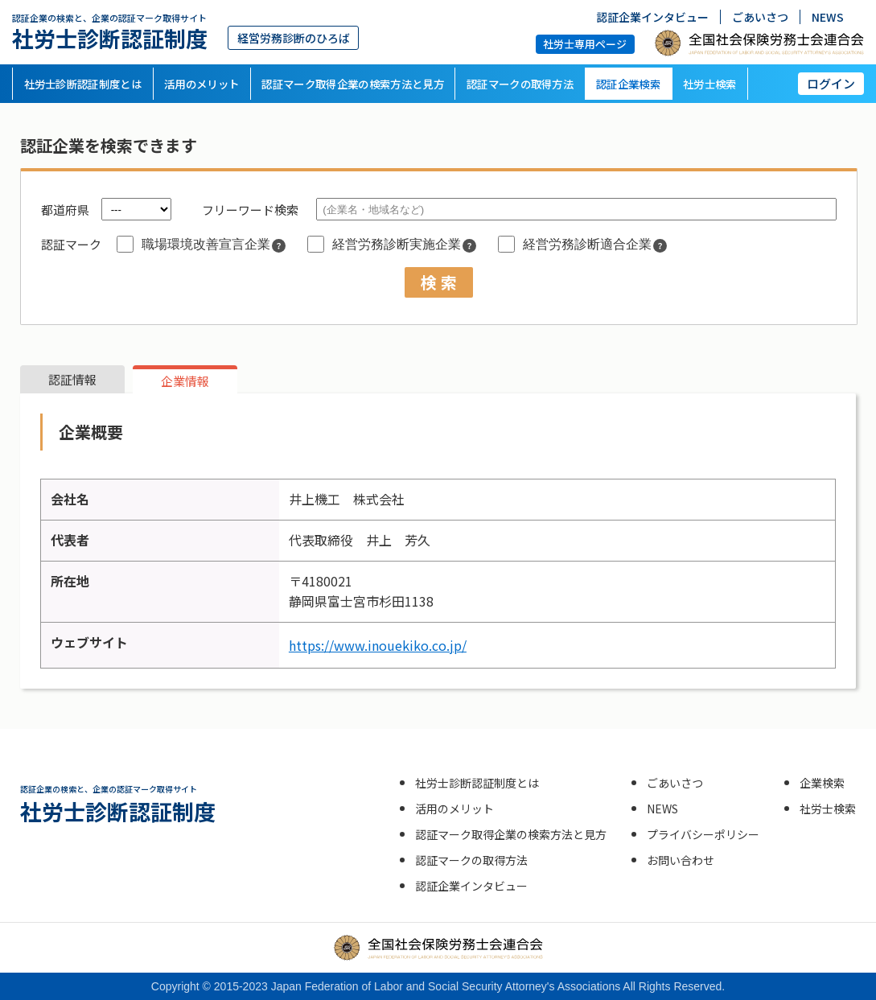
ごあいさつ (760, 17)
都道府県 (65, 210)
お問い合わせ (680, 860)
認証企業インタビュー (652, 17)
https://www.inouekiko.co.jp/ (378, 645)
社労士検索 (710, 84)
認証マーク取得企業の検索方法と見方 (352, 84)
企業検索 (822, 783)
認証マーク (71, 244)
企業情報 (185, 380)
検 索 (439, 282)
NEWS (828, 17)
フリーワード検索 (250, 210)
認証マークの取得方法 (520, 84)
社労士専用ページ (585, 43)
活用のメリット (201, 84)
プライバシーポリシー (703, 834)
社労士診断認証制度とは (83, 84)
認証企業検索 (628, 84)
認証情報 (72, 379)
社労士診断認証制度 (110, 31)
